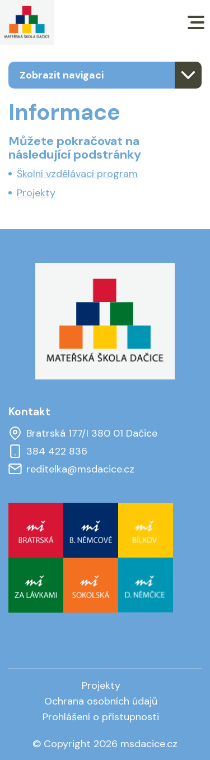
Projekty (36, 193)
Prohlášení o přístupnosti (101, 717)
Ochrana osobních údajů (100, 701)
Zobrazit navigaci (62, 75)
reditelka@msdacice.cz (71, 469)
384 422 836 (47, 451)
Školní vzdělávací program (77, 173)
